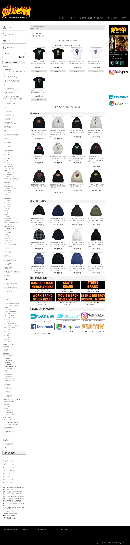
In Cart (9, 41)
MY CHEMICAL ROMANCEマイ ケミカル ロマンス (11, 223)
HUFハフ (5, 371)
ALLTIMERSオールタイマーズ (9, 359)
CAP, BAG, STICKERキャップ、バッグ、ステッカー (12, 89)
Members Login (12, 28)
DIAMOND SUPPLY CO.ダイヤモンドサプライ (10, 367)
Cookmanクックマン (7, 405)
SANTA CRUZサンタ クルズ (7, 383)
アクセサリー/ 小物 (8, 479)
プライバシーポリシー (61, 529)
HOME (61, 18)
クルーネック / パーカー (9, 467)
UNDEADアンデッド (7, 332)
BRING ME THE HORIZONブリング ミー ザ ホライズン (11, 135)
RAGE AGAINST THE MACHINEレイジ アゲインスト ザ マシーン (12, 272)
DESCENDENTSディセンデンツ (8, 159)
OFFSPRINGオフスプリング (8, 239)
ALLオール (6, 106)
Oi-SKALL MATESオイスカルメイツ (9, 444)
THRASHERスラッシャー (7, 392)
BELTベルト (6, 436)
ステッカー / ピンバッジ (9, 482)
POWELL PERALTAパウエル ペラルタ (9, 379)
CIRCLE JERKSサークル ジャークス (9, 143)
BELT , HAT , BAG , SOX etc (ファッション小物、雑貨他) (11, 423)
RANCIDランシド (6, 280)
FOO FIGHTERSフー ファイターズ (9, 175)
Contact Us (10, 34)
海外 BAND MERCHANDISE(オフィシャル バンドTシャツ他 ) (12, 98)
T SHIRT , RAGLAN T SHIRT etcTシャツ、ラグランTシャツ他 (12, 81)
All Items (5, 66)
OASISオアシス (6, 235)
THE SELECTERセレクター (8, 292)
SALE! (4, 448)
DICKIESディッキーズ (7, 409)
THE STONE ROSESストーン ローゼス (9, 316)
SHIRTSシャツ (6, 85)
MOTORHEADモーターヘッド (8, 219)
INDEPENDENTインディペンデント (9, 375)
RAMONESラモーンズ (7, 276)
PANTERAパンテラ (6, 247)
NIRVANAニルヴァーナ (7, 231)
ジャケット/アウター (8, 473)
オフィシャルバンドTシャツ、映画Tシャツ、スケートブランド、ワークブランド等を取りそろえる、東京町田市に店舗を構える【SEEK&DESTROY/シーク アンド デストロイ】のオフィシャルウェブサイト (16, 12)
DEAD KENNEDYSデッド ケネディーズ (9, 151)
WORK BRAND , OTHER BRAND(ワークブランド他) (12, 400)
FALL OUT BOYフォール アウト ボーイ (10, 171)
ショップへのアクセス (116, 60)
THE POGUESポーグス (7, 264)
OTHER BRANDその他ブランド (8, 396)
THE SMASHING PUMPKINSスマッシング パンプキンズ (11, 304)
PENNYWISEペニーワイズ (7, 251)
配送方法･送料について (44, 529)
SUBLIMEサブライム (7, 320)
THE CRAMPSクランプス (7, 147)
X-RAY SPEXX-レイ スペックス (9, 340)
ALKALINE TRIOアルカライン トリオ (9, 102)
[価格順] (68, 40)
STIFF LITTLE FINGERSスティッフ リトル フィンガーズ (12, 312)
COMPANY (72, 18)
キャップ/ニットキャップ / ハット (11, 458)
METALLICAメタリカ (7, 211)
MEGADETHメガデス (7, 207)
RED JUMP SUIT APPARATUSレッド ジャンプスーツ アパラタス (13, 288)
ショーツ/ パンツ (7, 476)
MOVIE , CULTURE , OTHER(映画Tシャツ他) (11, 345)
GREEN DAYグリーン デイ (7, 183)
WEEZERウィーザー (7, 336)
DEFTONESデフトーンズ (7, 155)
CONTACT (100, 18)
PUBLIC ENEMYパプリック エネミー (9, 268)
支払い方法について (28, 529)
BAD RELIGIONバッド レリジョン (9, 119)
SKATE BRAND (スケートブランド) (8, 355)
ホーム (32, 27)
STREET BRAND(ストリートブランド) (9, 418)
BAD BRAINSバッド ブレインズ (9, 114)
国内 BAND (6, 440)
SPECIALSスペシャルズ (7, 308)
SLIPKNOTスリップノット (8, 300)
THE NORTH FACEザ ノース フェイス (9, 413)
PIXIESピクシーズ (7, 256)
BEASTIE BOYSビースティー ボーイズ (10, 123)
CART (124, 18)
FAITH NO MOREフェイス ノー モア (9, 167)
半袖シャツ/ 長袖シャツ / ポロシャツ (12, 470)
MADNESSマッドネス (7, 203)
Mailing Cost (11, 47)
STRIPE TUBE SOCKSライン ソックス (9, 432)
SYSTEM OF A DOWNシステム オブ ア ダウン (10, 328)
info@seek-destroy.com (10, 513)
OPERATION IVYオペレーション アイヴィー (11, 243)
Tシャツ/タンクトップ (8, 461)
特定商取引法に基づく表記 (11, 529)
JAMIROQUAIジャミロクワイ (8, 191)
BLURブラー (6, 131)
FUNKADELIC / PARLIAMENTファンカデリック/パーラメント (12, 179)
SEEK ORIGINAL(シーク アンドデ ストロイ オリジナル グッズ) (14, 71)
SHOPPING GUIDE (86, 18)
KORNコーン (6, 195)
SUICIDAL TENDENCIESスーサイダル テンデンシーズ (11, 324)
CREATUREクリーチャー (7, 363)
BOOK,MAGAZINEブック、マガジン (9, 428)
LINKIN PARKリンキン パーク (8, 199)
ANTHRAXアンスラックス (8, 110)
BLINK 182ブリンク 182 (7, 127)
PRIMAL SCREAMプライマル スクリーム (10, 260)
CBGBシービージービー (9, 139)
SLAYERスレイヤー (7, 296)
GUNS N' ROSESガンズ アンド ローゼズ (10, 187)
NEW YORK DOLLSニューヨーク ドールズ (10, 227)
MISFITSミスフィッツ (7, 215)
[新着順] (75, 40)
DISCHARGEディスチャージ (8, 163)
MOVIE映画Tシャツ (7, 350)
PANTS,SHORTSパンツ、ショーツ (9, 93)
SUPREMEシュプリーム (7, 387)
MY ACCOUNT (112, 18)
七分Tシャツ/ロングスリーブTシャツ (12, 464)
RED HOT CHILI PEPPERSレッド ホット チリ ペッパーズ (12, 284)
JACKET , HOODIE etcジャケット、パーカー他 (10, 77)
